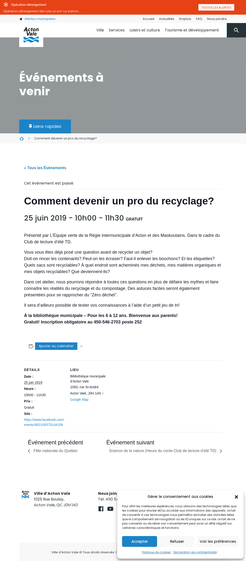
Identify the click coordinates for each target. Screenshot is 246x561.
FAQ (199, 19)
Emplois (185, 19)
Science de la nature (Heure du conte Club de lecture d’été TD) (163, 451)
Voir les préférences (218, 541)
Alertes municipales (37, 19)
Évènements (21, 138)
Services (117, 30)
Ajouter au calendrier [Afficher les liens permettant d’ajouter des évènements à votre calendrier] (56, 346)
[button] (236, 496)
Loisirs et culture (144, 30)
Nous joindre (217, 19)
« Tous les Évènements (45, 168)
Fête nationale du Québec (55, 451)
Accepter (139, 541)
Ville (100, 30)
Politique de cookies (156, 552)
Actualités (166, 19)
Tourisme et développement (192, 30)
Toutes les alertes (216, 7)
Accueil (148, 19)
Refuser (177, 541)
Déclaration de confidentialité (195, 552)
